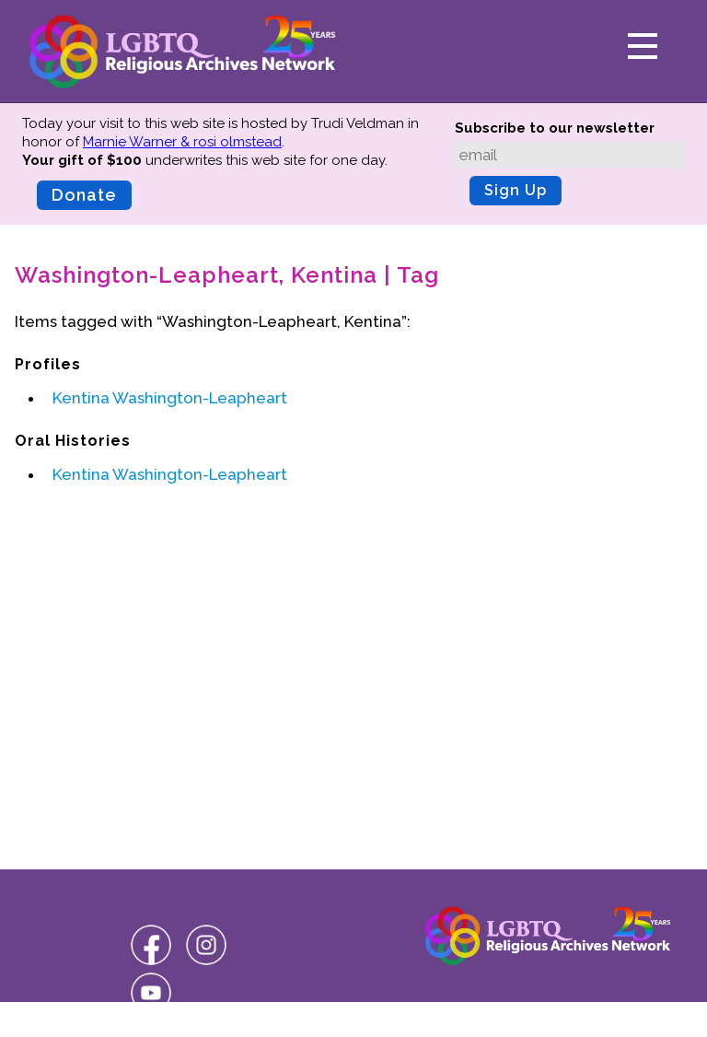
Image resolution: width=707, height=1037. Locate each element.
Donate (84, 194)
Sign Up (515, 190)
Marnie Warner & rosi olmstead (182, 142)
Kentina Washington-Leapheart (169, 398)
